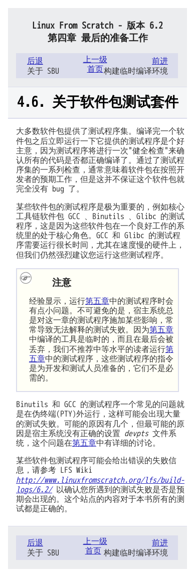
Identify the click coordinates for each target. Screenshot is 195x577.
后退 (35, 61)
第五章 (97, 301)
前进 (160, 61)
